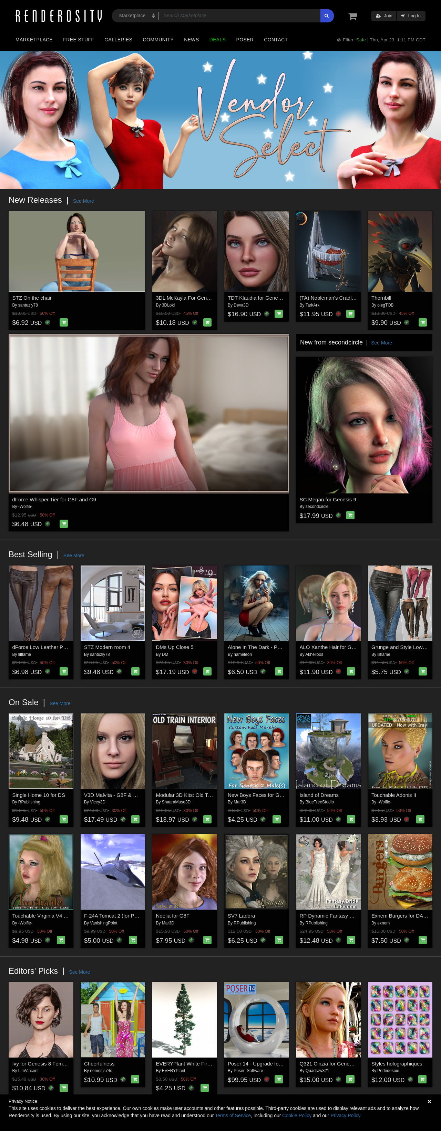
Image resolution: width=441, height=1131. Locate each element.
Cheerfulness (99, 1064)
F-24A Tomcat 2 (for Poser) (115, 916)
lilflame (24, 654)
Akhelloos (314, 654)
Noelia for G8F (173, 916)
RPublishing (29, 802)
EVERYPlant (173, 1070)
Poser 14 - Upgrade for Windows (265, 1064)
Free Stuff (78, 39)
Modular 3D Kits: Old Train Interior (195, 795)
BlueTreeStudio (320, 802)
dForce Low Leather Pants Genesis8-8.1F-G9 (64, 647)
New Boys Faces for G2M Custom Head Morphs (283, 795)
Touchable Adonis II (393, 795)
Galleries (118, 39)
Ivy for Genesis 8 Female (41, 1064)
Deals (217, 39)
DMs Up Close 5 (175, 647)
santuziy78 (28, 305)
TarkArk (313, 305)
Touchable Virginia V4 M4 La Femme (54, 916)
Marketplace (34, 39)
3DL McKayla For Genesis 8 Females (199, 298)
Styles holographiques (396, 1064)
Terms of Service (233, 1115)
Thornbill (381, 298)
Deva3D (241, 305)
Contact (276, 39)
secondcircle (317, 506)
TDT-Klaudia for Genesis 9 (258, 298)
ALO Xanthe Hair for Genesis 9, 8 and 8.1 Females (358, 647)
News (191, 39)
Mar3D (240, 802)
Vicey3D (97, 802)
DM (165, 654)
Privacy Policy (345, 1115)
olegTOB (385, 305)
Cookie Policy (296, 1115)
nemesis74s (101, 1070)
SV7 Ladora (241, 916)
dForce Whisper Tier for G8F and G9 (54, 499)
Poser (245, 39)
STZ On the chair (32, 298)
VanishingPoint (103, 923)
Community (158, 39)
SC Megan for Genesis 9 (328, 499)
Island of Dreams (319, 795)
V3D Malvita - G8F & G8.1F (115, 795)
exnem (383, 923)
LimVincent (28, 1070)
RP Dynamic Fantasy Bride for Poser (342, 916)
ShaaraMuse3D (176, 802)
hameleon (243, 654)
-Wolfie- (25, 506)
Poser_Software (248, 1070)
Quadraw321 (317, 1070)
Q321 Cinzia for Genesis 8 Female (339, 1064)
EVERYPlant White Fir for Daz (190, 1064)
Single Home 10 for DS (38, 795)
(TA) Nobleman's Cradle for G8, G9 (340, 298)
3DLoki (168, 305)
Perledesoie (388, 1070)
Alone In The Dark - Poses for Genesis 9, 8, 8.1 (282, 647)
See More (83, 201)
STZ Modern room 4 (107, 647)
